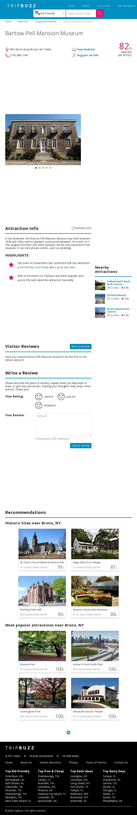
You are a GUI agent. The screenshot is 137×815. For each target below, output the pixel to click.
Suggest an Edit (88, 55)
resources (103, 5)
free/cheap (41, 267)
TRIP (22, 6)
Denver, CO (110, 783)
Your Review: (14, 415)
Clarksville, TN (14, 786)
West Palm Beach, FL (18, 800)
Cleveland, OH (79, 779)
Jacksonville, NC (47, 800)
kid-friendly (27, 267)
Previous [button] (9, 139)
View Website (86, 49)
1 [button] (36, 168)
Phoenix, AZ (45, 790)
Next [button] (76, 139)
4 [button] (46, 168)
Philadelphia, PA (112, 800)
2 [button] (39, 168)
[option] (43, 139)
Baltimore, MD (79, 793)
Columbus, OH (14, 776)
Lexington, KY (78, 776)
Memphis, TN (13, 797)
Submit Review (81, 445)
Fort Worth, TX (79, 786)
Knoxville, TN (13, 790)
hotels (86, 5)
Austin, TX (109, 797)
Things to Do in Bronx (45, 21)
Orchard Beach (116, 295)
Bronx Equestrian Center (118, 310)
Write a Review (81, 346)
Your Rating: (14, 396)
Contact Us (121, 762)
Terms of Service (96, 762)
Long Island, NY (80, 783)
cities (71, 5)
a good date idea (65, 267)
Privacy (73, 762)
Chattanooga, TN (16, 793)
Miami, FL (109, 793)
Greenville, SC (78, 800)
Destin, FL (109, 786)
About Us (26, 762)
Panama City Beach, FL (52, 793)
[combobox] (49, 13)
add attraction (126, 5)
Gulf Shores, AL (14, 783)
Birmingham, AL (15, 779)
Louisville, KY (46, 797)
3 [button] (43, 168)
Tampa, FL (44, 779)
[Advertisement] (68, 86)
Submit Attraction (50, 762)
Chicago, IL (110, 790)
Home (8, 21)
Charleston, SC (112, 779)
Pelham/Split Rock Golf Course (118, 283)
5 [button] (50, 168)
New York (23, 21)
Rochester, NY (79, 797)
